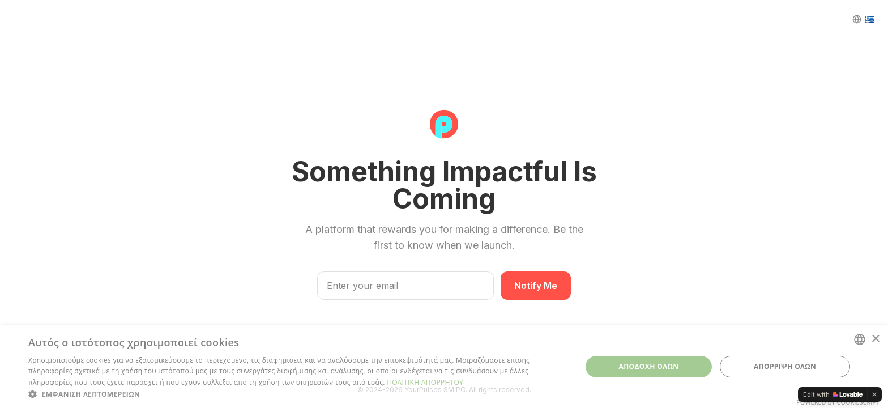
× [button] (875, 339)
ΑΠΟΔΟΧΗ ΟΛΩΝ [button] (649, 366)
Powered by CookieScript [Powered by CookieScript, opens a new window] (838, 402)
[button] (296, 394)
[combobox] (859, 339)
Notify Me (535, 285)
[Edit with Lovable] (833, 394)
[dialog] (444, 366)
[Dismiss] (874, 394)
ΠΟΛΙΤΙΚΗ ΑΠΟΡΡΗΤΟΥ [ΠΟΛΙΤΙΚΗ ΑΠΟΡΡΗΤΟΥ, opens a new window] (425, 382)
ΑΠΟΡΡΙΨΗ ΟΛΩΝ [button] (785, 366)
